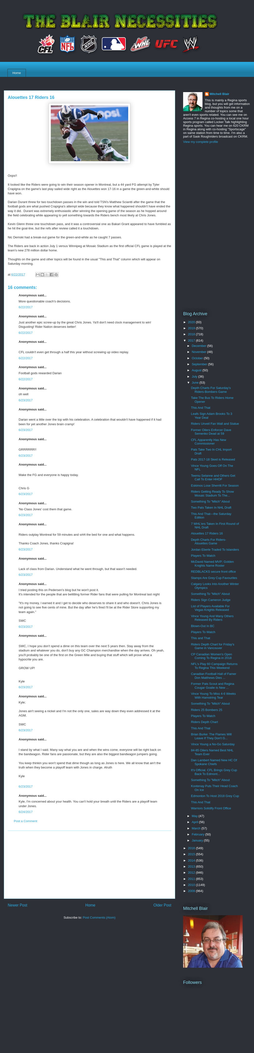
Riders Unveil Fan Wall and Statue (215, 423)
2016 (192, 848)
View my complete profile (200, 142)
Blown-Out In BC (202, 626)
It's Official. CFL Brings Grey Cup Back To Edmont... (214, 772)
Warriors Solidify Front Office (211, 808)
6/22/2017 (26, 307)
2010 (192, 885)
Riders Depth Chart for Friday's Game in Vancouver (212, 646)
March (197, 828)
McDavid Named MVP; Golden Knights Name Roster (212, 563)
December (199, 346)
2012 (192, 872)
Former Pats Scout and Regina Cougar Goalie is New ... (212, 685)
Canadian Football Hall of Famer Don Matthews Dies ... (213, 676)
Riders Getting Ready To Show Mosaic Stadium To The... (212, 493)
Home (17, 73)
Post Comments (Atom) (99, 917)
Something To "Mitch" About (210, 501)
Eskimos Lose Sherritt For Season (215, 485)
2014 (192, 860)
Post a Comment (25, 821)
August (197, 370)
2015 (192, 854)
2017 (192, 340)
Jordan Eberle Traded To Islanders (215, 549)
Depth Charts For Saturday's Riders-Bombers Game (211, 390)
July (195, 376)
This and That (200, 638)
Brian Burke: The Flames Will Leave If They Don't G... (211, 736)
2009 (192, 891)
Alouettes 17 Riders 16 (207, 533)
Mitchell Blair (219, 94)
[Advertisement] (89, 864)
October (198, 358)
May (195, 816)
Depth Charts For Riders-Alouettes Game (208, 541)
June (196, 382)
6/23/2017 (26, 400)
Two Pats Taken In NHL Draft (211, 507)
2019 (192, 328)
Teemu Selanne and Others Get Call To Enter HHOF (213, 477)
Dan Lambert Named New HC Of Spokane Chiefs (214, 762)
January (198, 840)
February (198, 834)
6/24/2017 (26, 812)
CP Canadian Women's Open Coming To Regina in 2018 (211, 656)
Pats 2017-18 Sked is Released (213, 459)
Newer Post (17, 905)
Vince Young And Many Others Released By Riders (212, 618)
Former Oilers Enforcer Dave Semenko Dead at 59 (211, 432)
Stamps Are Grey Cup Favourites (214, 578)
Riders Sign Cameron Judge (210, 600)
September (200, 364)
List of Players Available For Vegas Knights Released (210, 608)
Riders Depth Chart (204, 722)
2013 (192, 866)
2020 (192, 322)
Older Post (162, 905)
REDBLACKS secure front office (213, 571)
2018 (192, 334)
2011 (192, 879)
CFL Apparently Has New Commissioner (208, 442)
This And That (200, 408)
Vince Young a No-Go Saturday (212, 744)
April (195, 822)
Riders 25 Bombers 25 (206, 710)
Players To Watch (203, 555)
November (199, 352)
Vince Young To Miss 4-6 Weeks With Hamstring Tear (213, 695)
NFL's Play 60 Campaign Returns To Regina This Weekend (214, 666)
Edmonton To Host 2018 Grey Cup (215, 796)
